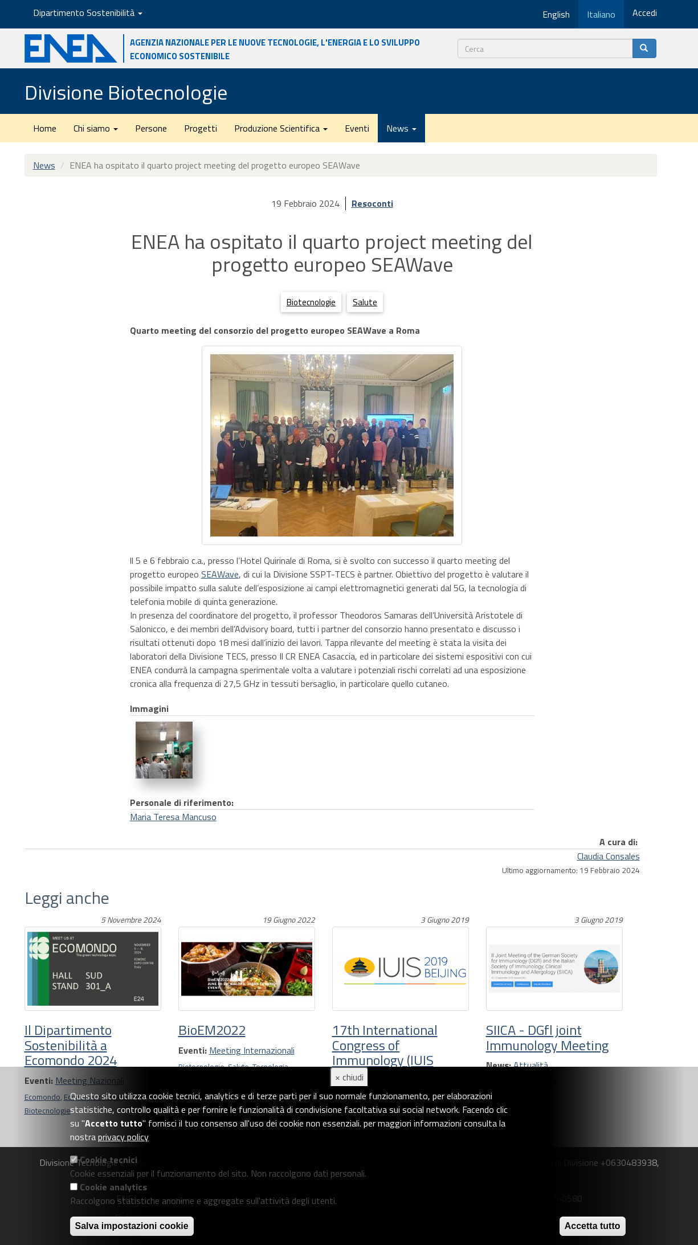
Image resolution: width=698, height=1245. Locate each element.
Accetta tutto (593, 1226)
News (401, 128)
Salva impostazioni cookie (132, 1226)
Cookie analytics (113, 1187)
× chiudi (349, 1077)
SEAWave (220, 574)
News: (498, 1065)
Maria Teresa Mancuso (173, 817)
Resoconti (372, 203)
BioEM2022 (212, 1029)
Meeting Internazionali (252, 1050)
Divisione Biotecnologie (126, 92)
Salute (365, 302)
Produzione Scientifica (281, 128)
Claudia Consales (608, 856)
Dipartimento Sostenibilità (87, 12)
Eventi (357, 128)
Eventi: (192, 1050)
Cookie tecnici (108, 1159)
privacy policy (123, 1137)
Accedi (644, 12)
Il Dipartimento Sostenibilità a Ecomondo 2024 (71, 1044)
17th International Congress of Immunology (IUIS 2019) (385, 1052)
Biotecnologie (311, 302)
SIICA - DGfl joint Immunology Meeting (547, 1037)
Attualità (530, 1065)
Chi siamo (96, 128)
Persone (151, 128)
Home (44, 128)
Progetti (200, 128)
